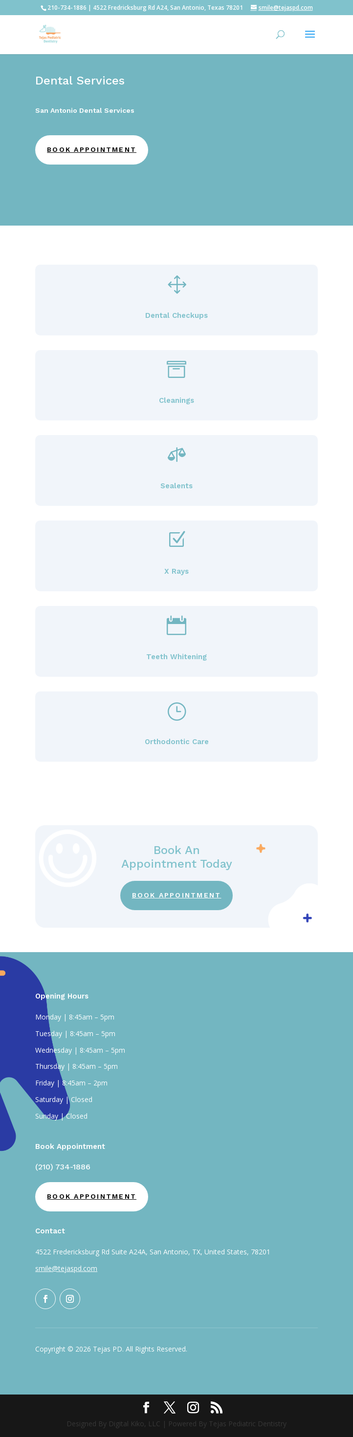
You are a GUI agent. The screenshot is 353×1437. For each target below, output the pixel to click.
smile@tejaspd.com (66, 1268)
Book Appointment (91, 149)
